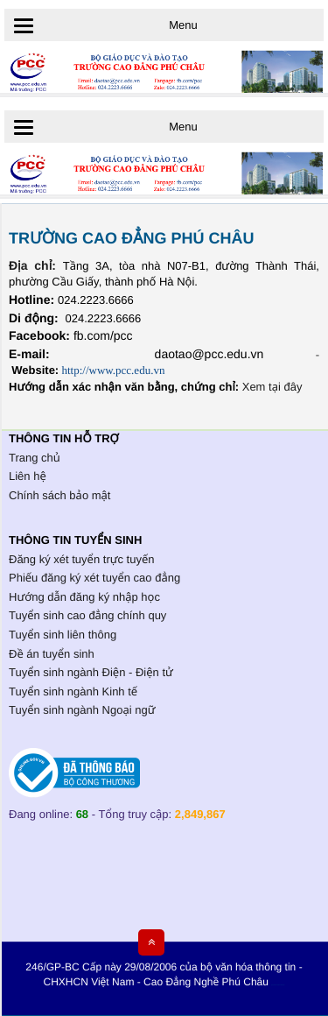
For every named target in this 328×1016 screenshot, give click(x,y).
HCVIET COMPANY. (280, 985)
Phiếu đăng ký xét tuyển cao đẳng (94, 577)
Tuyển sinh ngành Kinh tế (73, 691)
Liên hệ (27, 476)
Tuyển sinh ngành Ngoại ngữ (82, 709)
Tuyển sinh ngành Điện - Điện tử (91, 672)
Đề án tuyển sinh (51, 653)
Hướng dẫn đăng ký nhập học (84, 596)
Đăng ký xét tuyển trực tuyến (82, 559)
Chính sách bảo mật (59, 495)
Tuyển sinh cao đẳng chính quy (87, 615)
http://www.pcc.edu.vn (112, 370)
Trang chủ (34, 457)
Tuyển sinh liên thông (62, 634)
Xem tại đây (272, 386)
